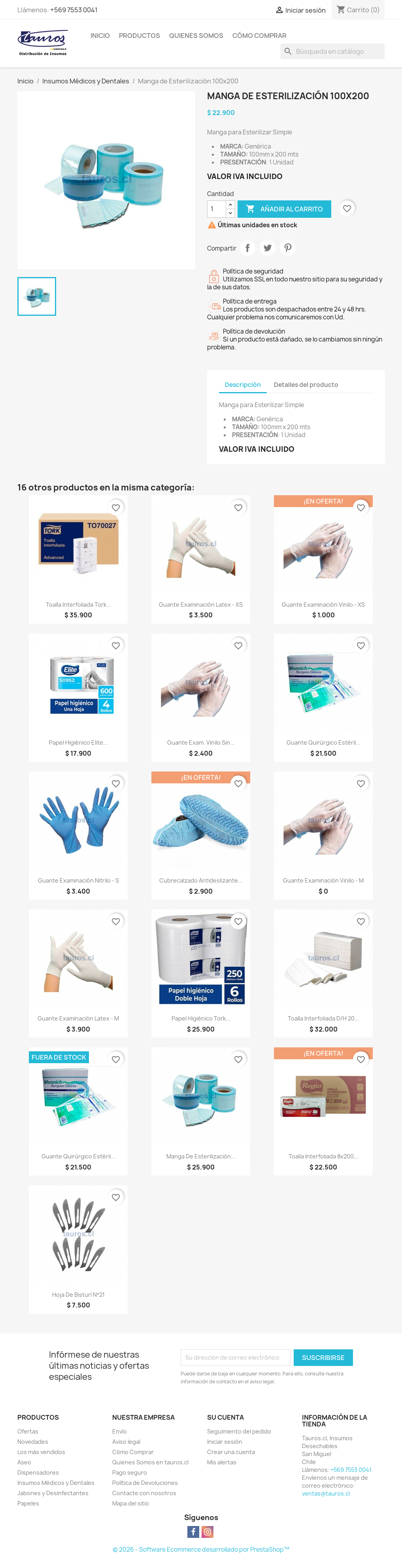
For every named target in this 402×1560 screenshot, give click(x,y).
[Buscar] (332, 51)
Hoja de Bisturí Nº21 (78, 1294)
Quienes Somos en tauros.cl (150, 1462)
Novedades (32, 1441)
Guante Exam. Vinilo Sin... (201, 742)
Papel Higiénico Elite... (78, 742)
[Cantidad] (216, 209)
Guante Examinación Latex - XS (201, 604)
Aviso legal (126, 1441)
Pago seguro (129, 1472)
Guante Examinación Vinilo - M (323, 880)
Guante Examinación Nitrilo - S (78, 880)
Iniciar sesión (224, 1441)
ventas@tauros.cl (326, 1493)
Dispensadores (38, 1472)
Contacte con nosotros (144, 1493)
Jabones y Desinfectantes (53, 1493)
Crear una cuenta (231, 1452)
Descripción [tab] (243, 385)
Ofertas (27, 1431)
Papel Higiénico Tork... (201, 1018)
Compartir (247, 248)
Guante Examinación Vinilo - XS (323, 604)
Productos (139, 35)
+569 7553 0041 (74, 10)
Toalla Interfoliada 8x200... (324, 1156)
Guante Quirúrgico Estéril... (323, 742)
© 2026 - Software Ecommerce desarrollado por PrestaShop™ (201, 1549)
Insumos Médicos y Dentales (55, 1482)
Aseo (24, 1462)
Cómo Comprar (259, 35)
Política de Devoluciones (145, 1482)
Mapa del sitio (130, 1503)
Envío (119, 1431)
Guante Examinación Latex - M (78, 1018)
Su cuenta (225, 1417)
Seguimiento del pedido (239, 1431)
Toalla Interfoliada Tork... (78, 604)
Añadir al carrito (284, 209)
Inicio (100, 35)
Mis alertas (221, 1462)
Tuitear (268, 248)
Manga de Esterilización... (201, 1156)
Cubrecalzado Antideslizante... (201, 880)
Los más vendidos (41, 1452)
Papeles (28, 1503)
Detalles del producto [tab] (306, 385)
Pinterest (288, 248)
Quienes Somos (196, 35)
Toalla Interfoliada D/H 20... (323, 1018)
